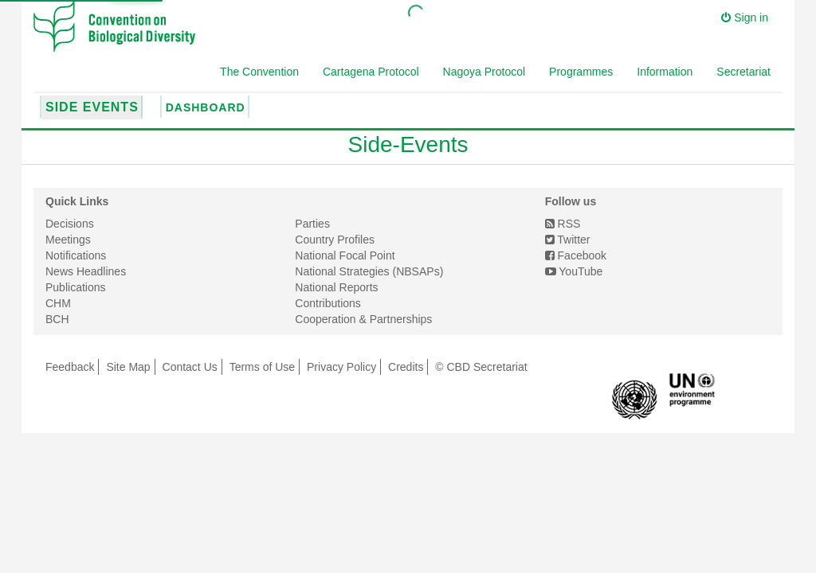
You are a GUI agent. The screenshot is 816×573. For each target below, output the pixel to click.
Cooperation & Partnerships (363, 319)
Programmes (581, 71)
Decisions (69, 223)
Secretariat (743, 71)
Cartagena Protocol (371, 71)
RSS (563, 223)
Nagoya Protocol (484, 71)
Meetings (68, 239)
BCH (57, 319)
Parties (312, 223)
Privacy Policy (341, 367)
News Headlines (85, 271)
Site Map (128, 367)
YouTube (574, 271)
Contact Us (190, 367)
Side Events (92, 107)
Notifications (75, 255)
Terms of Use (262, 367)
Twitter (567, 239)
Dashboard (205, 107)
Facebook (575, 255)
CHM (58, 303)
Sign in (744, 17)
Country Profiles (335, 239)
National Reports (336, 287)
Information (664, 71)
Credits (405, 367)
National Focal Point (344, 255)
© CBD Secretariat (481, 367)
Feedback (69, 367)
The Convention (259, 71)
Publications (75, 287)
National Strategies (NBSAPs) (369, 271)
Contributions (328, 303)
